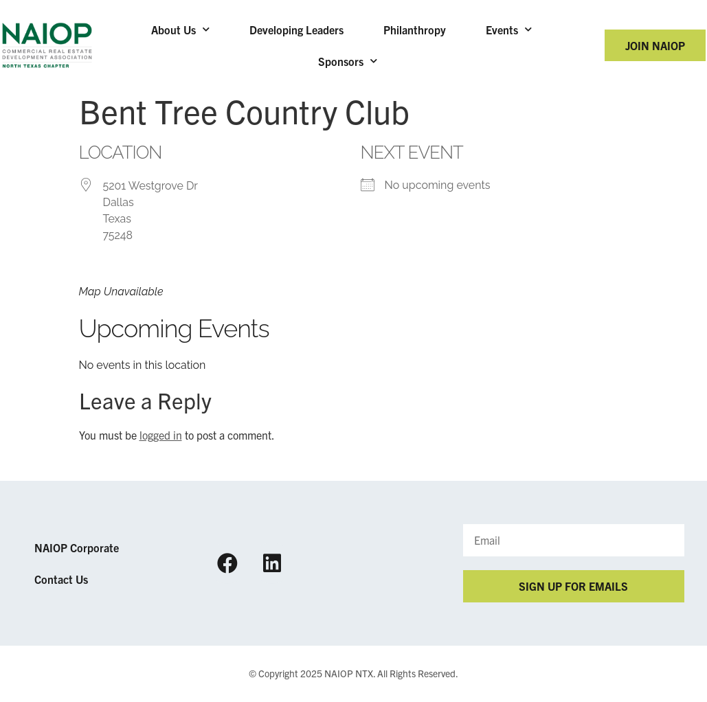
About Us (180, 29)
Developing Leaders (296, 29)
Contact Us (61, 579)
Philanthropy (414, 29)
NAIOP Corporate (76, 547)
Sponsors (347, 60)
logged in (160, 435)
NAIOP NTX (348, 673)
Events (509, 29)
